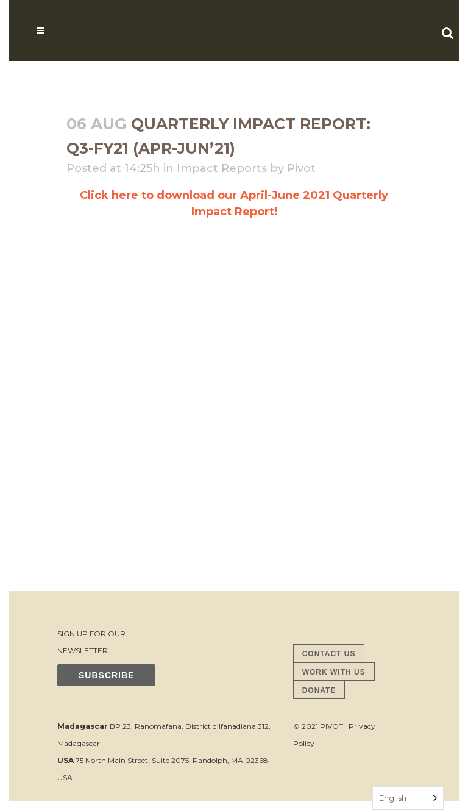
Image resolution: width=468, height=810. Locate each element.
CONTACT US (329, 654)
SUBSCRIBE (106, 675)
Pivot (301, 168)
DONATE (319, 690)
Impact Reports (222, 168)
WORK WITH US (334, 672)
